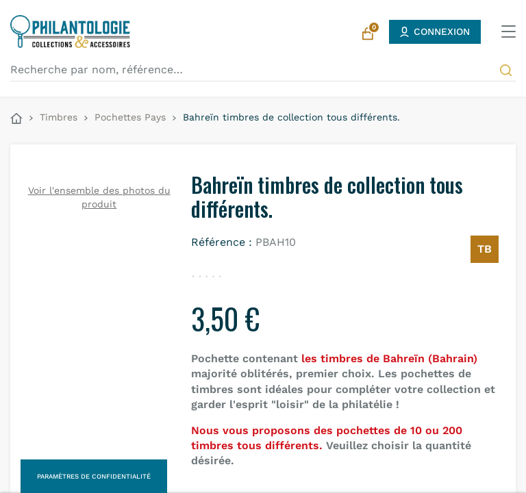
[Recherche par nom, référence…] (263, 70)
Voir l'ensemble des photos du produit (99, 197)
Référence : (221, 242)
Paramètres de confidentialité (94, 476)
